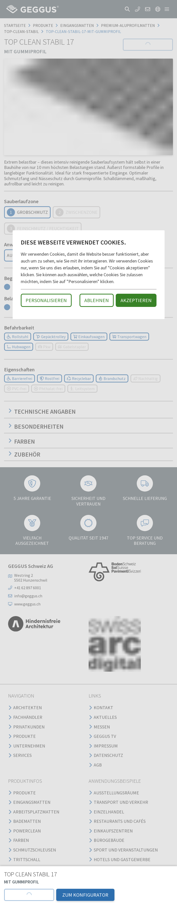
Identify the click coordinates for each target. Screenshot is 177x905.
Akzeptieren (136, 300)
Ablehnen (96, 300)
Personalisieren (46, 300)
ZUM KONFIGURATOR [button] (85, 895)
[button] (29, 895)
